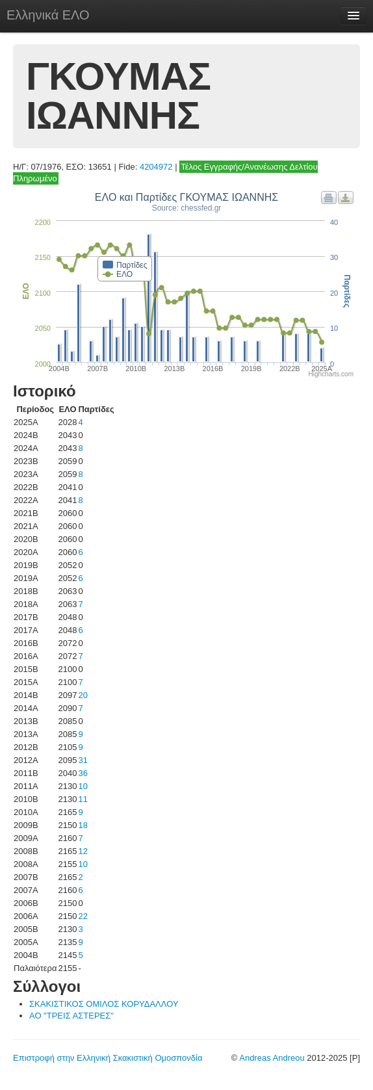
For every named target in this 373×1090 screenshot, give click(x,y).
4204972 (156, 167)
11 (82, 799)
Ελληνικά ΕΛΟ (48, 15)
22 (82, 916)
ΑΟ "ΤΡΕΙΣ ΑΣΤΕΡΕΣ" (71, 1015)
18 (82, 825)
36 (82, 773)
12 (82, 851)
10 (82, 786)
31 (82, 760)
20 (82, 695)
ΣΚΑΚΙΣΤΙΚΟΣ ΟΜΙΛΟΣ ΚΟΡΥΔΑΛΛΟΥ (104, 1004)
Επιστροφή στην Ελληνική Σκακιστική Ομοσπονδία (107, 1058)
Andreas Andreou (271, 1058)
